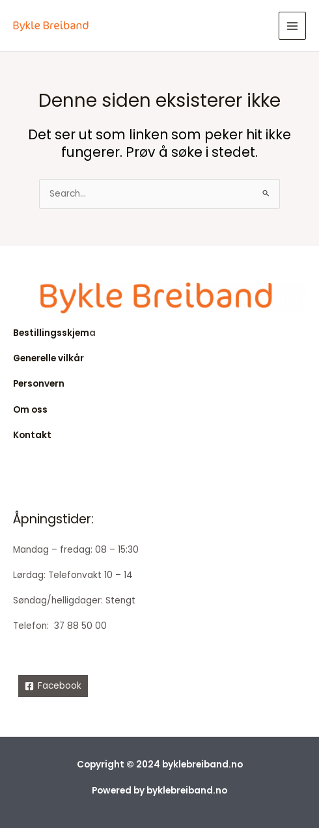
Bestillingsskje (46, 333)
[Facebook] (53, 686)
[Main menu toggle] (293, 26)
